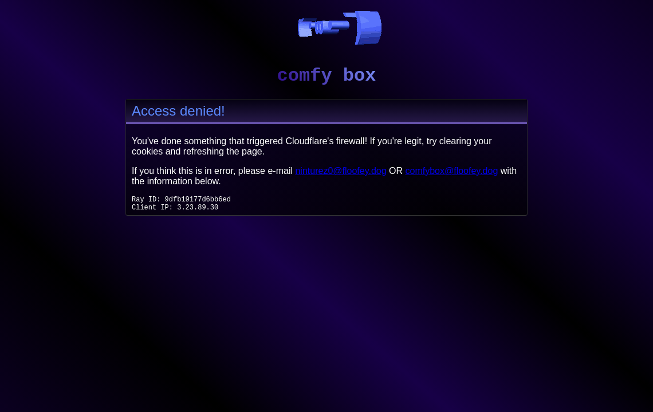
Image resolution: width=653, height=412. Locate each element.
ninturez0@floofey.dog (340, 171)
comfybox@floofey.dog (452, 171)
